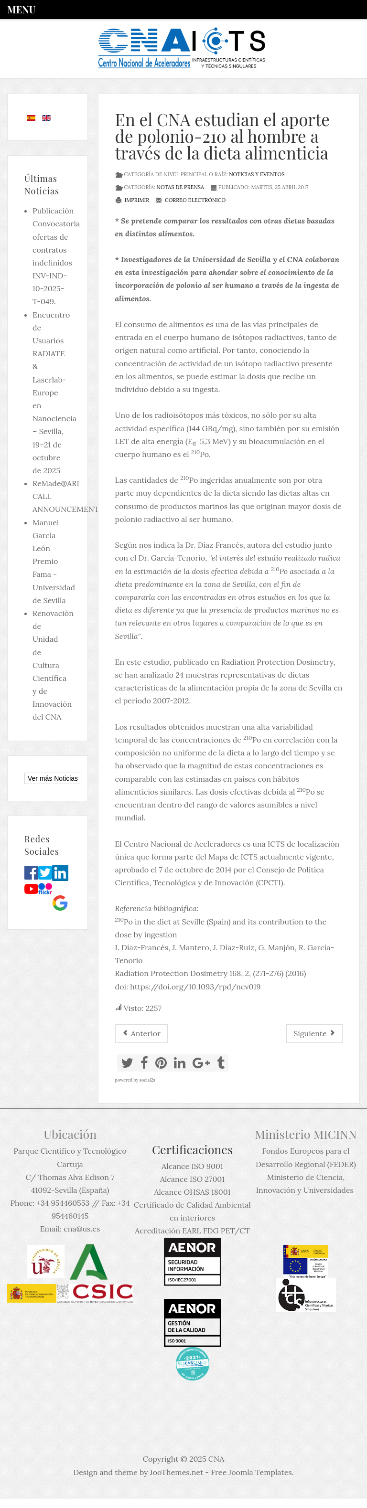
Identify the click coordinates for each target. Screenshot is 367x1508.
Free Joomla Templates (251, 1472)
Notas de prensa (180, 187)
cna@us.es (82, 1228)
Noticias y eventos (256, 174)
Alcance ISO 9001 (192, 1166)
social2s (147, 1080)
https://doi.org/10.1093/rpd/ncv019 (195, 986)
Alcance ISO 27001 (192, 1179)
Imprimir (132, 200)
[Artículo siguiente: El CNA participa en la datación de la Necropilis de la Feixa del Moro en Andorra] (314, 1033)
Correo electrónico (190, 200)
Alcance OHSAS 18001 (192, 1192)
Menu (21, 9)
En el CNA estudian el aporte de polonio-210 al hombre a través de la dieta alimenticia (222, 136)
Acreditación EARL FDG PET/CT (192, 1230)
